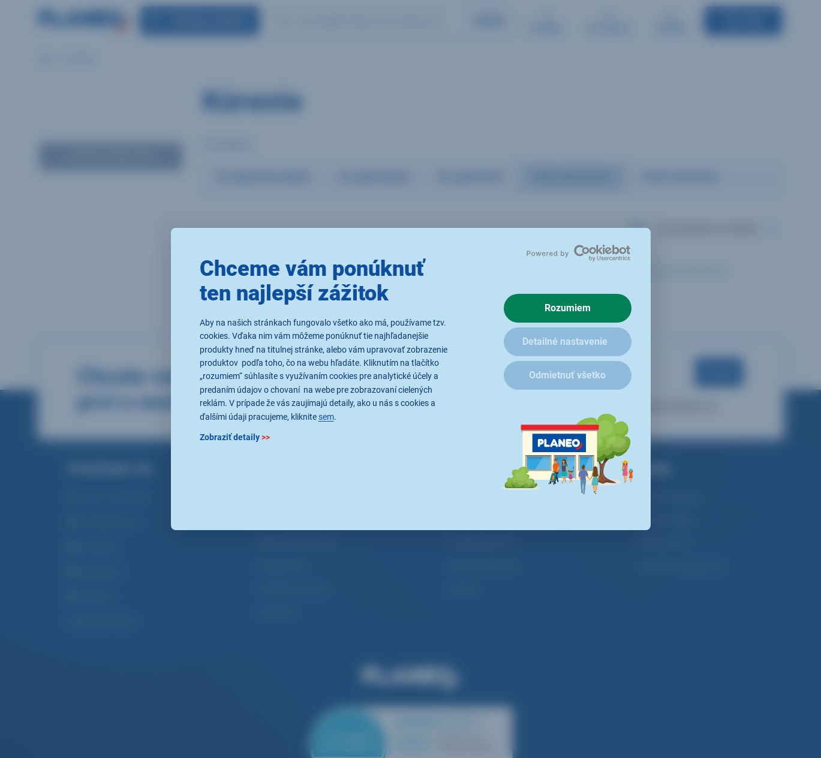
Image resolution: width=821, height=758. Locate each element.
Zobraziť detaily (235, 437)
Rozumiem (568, 308)
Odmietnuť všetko (567, 375)
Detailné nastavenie (565, 341)
